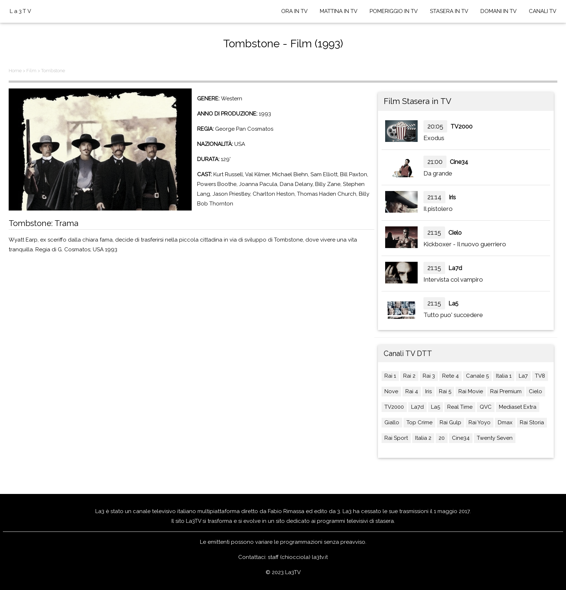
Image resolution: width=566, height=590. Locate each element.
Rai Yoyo (480, 422)
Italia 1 (503, 376)
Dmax (505, 422)
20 (442, 438)
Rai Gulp (450, 422)
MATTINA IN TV (338, 11)
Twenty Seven (495, 438)
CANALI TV (542, 11)
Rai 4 (411, 391)
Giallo (391, 422)
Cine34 (459, 162)
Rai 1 (390, 376)
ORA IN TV (294, 11)
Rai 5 (445, 391)
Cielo (455, 232)
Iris (452, 197)
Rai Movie (470, 391)
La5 (453, 303)
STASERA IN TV (449, 11)
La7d (455, 268)
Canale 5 (477, 376)
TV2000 (461, 126)
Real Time (460, 407)
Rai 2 (409, 376)
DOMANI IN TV (498, 11)
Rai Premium (506, 391)
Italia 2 (423, 438)
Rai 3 (429, 376)
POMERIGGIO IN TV (394, 11)
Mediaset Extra (517, 407)
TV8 (540, 376)
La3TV (21, 11)
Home (15, 70)
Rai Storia (532, 422)
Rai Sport (396, 438)
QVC (486, 407)
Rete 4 (450, 376)
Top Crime (419, 422)
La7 (523, 376)
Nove (391, 391)
